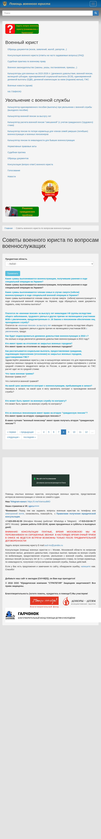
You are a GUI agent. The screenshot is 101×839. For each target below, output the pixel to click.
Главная (9, 228)
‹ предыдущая (27, 432)
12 (86, 432)
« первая (11, 432)
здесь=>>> (33, 506)
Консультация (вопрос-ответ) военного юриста (30, 164)
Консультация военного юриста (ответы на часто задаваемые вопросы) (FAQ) (46, 55)
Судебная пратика (17, 152)
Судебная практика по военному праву (27, 61)
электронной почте (14, 513)
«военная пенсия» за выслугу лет (34, 325)
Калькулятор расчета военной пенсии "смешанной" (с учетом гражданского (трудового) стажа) (50, 123)
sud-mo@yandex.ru (54, 545)
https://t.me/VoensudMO (38, 501)
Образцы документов (18, 158)
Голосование (14, 170)
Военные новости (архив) (20, 85)
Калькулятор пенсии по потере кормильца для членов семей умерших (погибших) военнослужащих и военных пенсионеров (48, 132)
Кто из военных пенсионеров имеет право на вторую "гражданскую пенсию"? (46, 413)
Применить (12, 273)
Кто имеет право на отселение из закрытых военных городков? (38, 343)
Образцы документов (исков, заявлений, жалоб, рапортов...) (37, 49)
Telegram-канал (18, 501)
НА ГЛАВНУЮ (14, 91)
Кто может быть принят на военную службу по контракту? (36, 401)
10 (74, 432)
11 (80, 432)
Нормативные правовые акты (22, 146)
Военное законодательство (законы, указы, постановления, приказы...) (42, 67)
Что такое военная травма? (19, 373)
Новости (12, 176)
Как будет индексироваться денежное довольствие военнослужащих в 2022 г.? (46, 336)
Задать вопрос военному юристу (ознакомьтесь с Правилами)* (27, 29)
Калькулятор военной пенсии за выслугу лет (29, 116)
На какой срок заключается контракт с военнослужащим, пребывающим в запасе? (48, 386)
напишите (85, 566)
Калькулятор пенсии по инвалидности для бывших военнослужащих (41, 140)
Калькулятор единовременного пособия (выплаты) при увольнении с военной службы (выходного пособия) (50, 108)
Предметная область (16, 259)
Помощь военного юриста (29, 3)
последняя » (30, 437)
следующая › (13, 437)
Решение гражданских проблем (27, 211)
